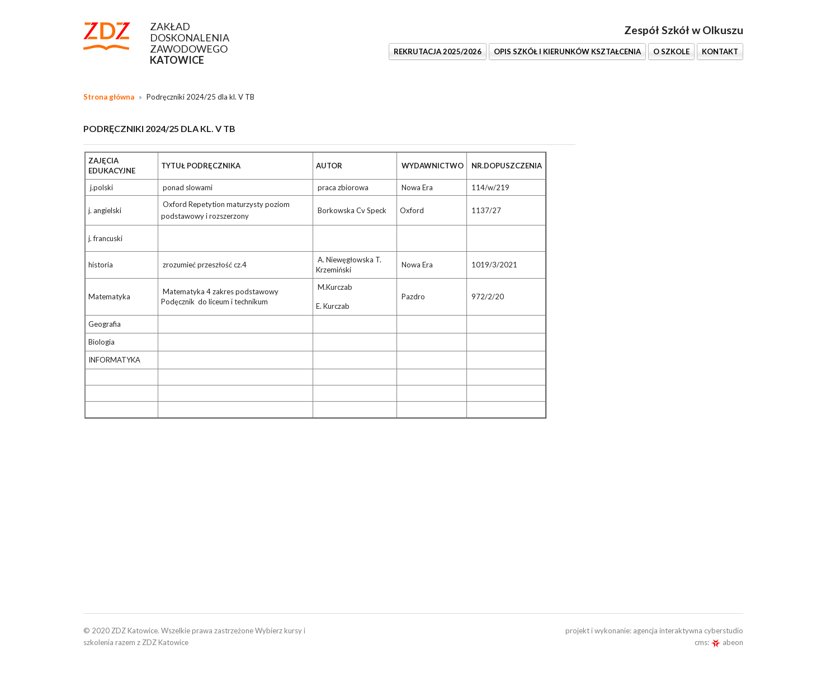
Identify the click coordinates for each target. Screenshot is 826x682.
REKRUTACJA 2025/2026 (438, 51)
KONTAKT (720, 51)
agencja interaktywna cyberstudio (688, 630)
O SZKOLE (671, 51)
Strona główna (108, 96)
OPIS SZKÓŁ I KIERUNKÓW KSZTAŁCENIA (567, 51)
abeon (727, 642)
